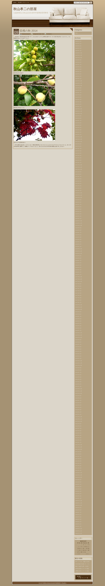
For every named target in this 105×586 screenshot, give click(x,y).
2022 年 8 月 (78, 146)
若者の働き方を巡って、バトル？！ (82, 564)
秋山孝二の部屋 (25, 9)
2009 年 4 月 (78, 519)
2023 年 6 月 (78, 123)
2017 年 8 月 (78, 286)
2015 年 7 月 (78, 344)
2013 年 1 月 (78, 414)
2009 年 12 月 (78, 500)
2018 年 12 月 (78, 248)
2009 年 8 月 (78, 510)
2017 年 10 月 (78, 281)
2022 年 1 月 (78, 162)
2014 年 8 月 (78, 370)
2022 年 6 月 (78, 150)
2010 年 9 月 (78, 479)
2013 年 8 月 (78, 398)
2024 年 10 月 (78, 85)
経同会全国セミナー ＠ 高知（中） (82, 571)
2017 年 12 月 (78, 276)
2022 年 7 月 (78, 148)
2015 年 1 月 (78, 358)
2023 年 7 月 (78, 120)
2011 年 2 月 (78, 468)
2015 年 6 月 (78, 346)
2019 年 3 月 (78, 241)
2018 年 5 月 (78, 265)
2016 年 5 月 (78, 321)
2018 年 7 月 (78, 260)
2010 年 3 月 (78, 493)
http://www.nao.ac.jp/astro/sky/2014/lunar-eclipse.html (52, 145)
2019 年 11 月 (78, 223)
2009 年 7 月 (78, 512)
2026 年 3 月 (78, 46)
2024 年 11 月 (78, 83)
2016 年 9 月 (78, 311)
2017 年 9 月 (78, 283)
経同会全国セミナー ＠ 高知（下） (82, 569)
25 (86, 550)
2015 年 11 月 (78, 335)
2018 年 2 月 (78, 272)
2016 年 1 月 (78, 330)
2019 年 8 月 (78, 230)
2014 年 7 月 (78, 372)
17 (85, 548)
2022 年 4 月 (78, 155)
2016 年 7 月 (78, 316)
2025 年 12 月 (78, 53)
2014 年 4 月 (78, 379)
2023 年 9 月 (78, 116)
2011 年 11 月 (78, 447)
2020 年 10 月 (78, 197)
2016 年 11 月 (78, 307)
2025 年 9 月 (78, 60)
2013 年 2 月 (78, 412)
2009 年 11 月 (78, 503)
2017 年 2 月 (78, 300)
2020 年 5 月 (78, 209)
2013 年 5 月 (78, 405)
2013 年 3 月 (78, 409)
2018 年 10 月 (78, 253)
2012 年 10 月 (78, 421)
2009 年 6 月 (78, 514)
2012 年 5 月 (78, 433)
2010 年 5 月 (78, 489)
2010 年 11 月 (78, 475)
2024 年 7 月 (78, 92)
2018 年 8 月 (78, 258)
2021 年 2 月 (78, 188)
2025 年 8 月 (78, 62)
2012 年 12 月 (78, 416)
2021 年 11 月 (78, 167)
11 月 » (87, 554)
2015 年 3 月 (78, 353)
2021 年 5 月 (78, 181)
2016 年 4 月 (78, 323)
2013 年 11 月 (78, 391)
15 (81, 548)
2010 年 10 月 (78, 477)
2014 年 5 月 (78, 377)
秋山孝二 (64, 583)
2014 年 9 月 (78, 367)
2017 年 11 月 (78, 279)
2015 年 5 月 (78, 349)
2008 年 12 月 (78, 528)
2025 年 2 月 (78, 76)
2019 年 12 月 (78, 220)
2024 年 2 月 (78, 104)
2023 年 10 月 (78, 113)
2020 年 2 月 (78, 216)
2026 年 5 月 (78, 41)
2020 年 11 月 (78, 195)
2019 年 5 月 (78, 237)
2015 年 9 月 (78, 339)
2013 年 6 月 (78, 402)
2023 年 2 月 (78, 132)
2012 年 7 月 (78, 428)
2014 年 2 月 (78, 384)
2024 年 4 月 (78, 99)
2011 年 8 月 (78, 454)
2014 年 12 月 (78, 360)
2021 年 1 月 (78, 190)
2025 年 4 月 (78, 71)
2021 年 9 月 (78, 171)
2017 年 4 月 (78, 295)
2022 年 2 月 (78, 160)
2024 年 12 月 (78, 81)
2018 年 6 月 (78, 262)
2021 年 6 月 (78, 178)
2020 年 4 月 (78, 211)
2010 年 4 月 (78, 491)
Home (14, 2)
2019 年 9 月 (78, 227)
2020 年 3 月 (78, 213)
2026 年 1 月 (78, 50)
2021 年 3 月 (78, 185)
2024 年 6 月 (78, 95)
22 (81, 550)
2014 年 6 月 (78, 374)
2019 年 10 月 (78, 225)
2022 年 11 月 (78, 139)
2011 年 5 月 (78, 461)
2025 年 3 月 (78, 74)
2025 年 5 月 (78, 69)
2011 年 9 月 (78, 451)
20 (78, 550)
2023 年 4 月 (78, 127)
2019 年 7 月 (78, 232)
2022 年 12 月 (78, 137)
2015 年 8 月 (78, 342)
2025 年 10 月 (78, 57)
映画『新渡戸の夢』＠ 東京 (82, 566)
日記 (43, 34)
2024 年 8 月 (78, 90)
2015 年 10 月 (78, 337)
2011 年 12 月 (78, 444)
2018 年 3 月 (78, 269)
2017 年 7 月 (78, 288)
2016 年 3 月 (78, 325)
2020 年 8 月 (78, 202)
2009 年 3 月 (78, 521)
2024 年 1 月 (78, 106)
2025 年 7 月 (78, 64)
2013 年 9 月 (78, 395)
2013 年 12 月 (78, 388)
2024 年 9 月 (78, 88)
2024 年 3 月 (78, 102)
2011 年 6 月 (78, 458)
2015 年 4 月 (78, 351)
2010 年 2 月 (78, 496)
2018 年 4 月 (78, 267)
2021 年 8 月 (78, 174)
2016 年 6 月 (78, 318)
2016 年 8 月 (78, 314)
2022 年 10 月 (78, 141)
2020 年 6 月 (78, 206)
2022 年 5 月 (78, 153)
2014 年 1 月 (78, 386)
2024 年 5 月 (78, 97)
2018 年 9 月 (78, 255)
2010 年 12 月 (78, 472)
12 (88, 546)
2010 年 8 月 (78, 482)
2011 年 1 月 (78, 470)
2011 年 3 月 (78, 465)
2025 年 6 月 (78, 67)
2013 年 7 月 (78, 400)
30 (83, 552)
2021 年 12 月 (78, 164)
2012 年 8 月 (78, 426)
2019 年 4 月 (78, 239)
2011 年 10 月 (78, 449)
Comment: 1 (49, 34)
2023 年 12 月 (78, 109)
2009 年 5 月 (78, 517)
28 (79, 552)
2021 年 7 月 (78, 176)
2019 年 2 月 (78, 244)
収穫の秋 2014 (29, 30)
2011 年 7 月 (78, 456)
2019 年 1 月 (78, 246)
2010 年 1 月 (78, 498)
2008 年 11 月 (78, 531)
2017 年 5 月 (78, 293)
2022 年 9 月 (78, 144)
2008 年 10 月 (78, 533)
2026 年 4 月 (78, 43)
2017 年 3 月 (78, 297)
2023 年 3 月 (78, 130)
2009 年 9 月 (78, 507)
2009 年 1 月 (78, 526)
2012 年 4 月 (78, 435)
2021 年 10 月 (78, 169)
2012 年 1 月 (78, 442)
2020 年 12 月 (78, 192)
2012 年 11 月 (78, 419)
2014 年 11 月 (78, 363)
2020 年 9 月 (78, 199)
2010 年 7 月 (78, 484)
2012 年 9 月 (78, 423)
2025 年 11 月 (78, 55)
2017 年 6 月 (78, 290)
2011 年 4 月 (78, 463)
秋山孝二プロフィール (23, 2)
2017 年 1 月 (78, 302)
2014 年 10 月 (78, 365)
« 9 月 (78, 554)
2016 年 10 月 (78, 309)
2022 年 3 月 (78, 157)
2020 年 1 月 (78, 218)
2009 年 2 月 (78, 524)
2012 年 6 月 (78, 430)
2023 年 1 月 (78, 134)
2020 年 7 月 (78, 204)
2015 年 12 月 (78, 332)
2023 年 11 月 (78, 111)
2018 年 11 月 (78, 251)
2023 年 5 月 (78, 125)
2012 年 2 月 (78, 440)
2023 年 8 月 (78, 118)
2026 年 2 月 (78, 48)
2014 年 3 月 (78, 381)
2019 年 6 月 (78, 234)
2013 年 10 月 (78, 393)
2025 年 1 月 (78, 78)
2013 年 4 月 (78, 407)
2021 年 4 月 (78, 183)
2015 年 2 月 (78, 356)
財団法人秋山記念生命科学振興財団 (51, 583)
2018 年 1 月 (78, 274)
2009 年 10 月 (78, 505)
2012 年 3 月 (78, 437)
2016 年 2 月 (78, 328)
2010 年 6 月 (78, 486)
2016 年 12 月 (78, 304)
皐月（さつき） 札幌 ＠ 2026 (82, 561)
